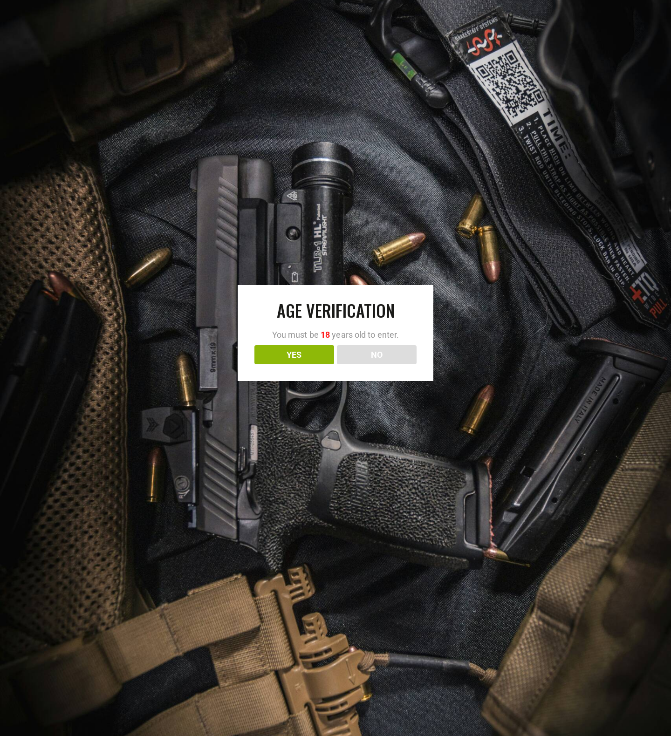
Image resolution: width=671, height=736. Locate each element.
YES (294, 355)
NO (377, 355)
